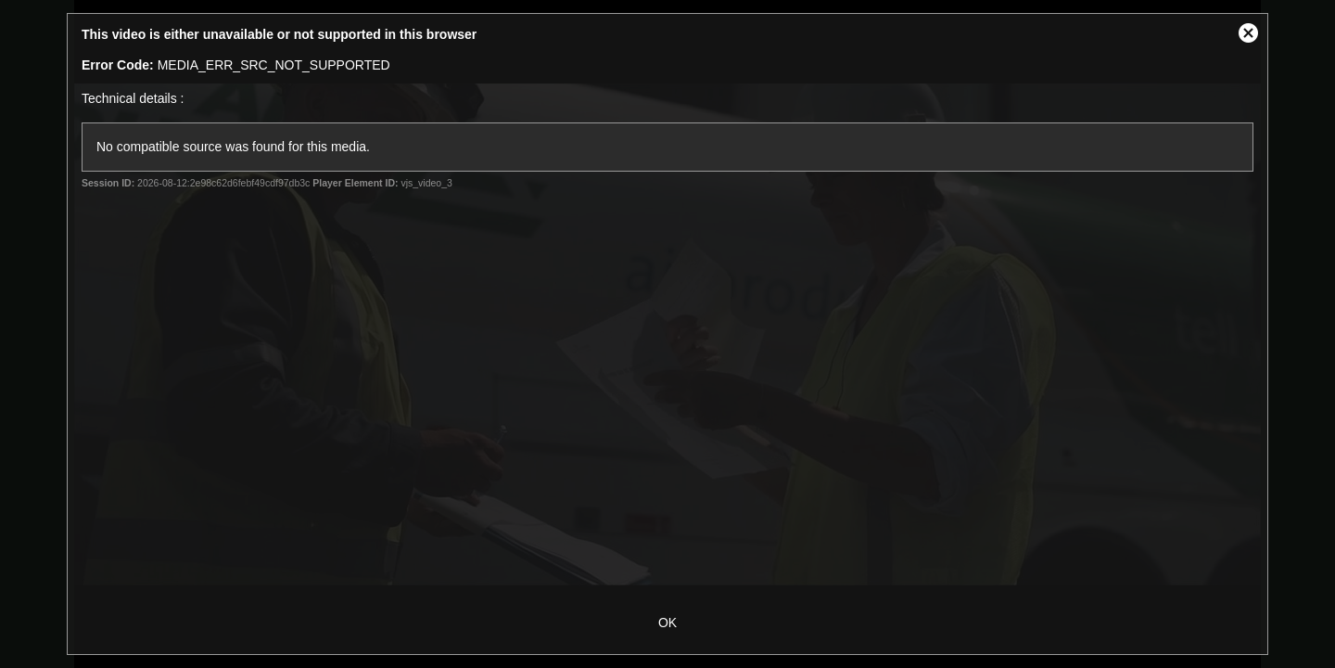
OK (667, 622)
